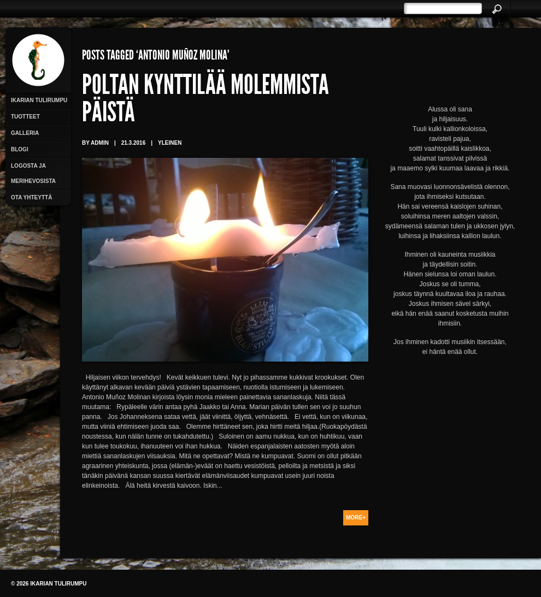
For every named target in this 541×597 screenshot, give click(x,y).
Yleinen (169, 143)
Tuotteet (25, 117)
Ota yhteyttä (31, 197)
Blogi (19, 149)
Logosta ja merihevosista (33, 173)
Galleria (25, 133)
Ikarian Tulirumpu (39, 100)
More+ (356, 518)
